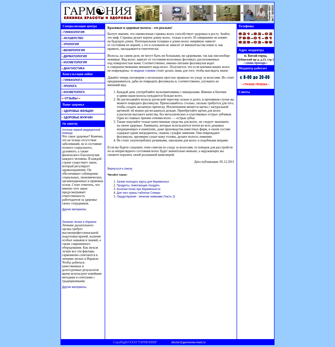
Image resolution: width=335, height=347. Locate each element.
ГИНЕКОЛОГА (71, 80)
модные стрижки (145, 70)
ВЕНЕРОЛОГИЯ (73, 50)
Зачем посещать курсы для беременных (143, 181)
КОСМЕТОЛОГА (73, 92)
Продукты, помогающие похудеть (138, 185)
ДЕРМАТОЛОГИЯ (74, 56)
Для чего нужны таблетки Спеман (138, 192)
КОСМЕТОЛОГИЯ (74, 62)
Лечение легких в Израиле (79, 222)
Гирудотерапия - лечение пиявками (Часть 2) (146, 196)
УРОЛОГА (69, 86)
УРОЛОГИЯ (70, 44)
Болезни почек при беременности (138, 189)
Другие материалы (74, 209)
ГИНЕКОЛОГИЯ (72, 32)
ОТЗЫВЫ (70, 98)
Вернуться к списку (119, 168)
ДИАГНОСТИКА (73, 68)
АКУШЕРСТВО (72, 38)
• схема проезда (255, 63)
